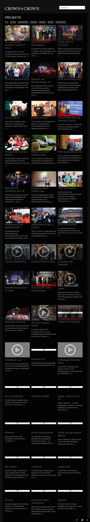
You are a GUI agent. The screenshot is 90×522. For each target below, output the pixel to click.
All (6, 22)
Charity (13, 22)
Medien (50, 22)
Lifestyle (42, 22)
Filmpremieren (23, 22)
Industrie (33, 22)
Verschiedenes (60, 22)
